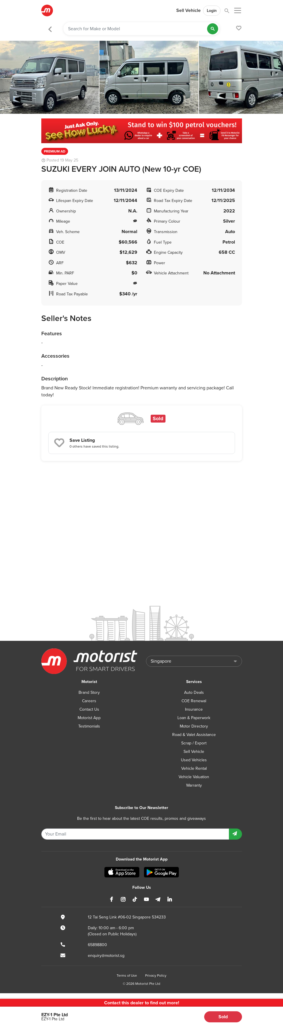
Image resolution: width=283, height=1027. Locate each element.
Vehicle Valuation (194, 776)
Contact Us (89, 709)
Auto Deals (194, 692)
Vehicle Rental (194, 768)
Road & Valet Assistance (194, 734)
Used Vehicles (194, 760)
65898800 (97, 944)
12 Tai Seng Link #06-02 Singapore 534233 (127, 917)
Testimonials (89, 726)
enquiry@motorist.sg (106, 955)
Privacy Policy (155, 975)
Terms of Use (127, 975)
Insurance (194, 709)
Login (212, 10)
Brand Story (89, 692)
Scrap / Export (194, 743)
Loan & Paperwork (193, 717)
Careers (89, 700)
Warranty (194, 785)
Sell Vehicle (188, 10)
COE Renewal (193, 700)
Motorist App (89, 717)
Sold (223, 1016)
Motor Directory (194, 726)
